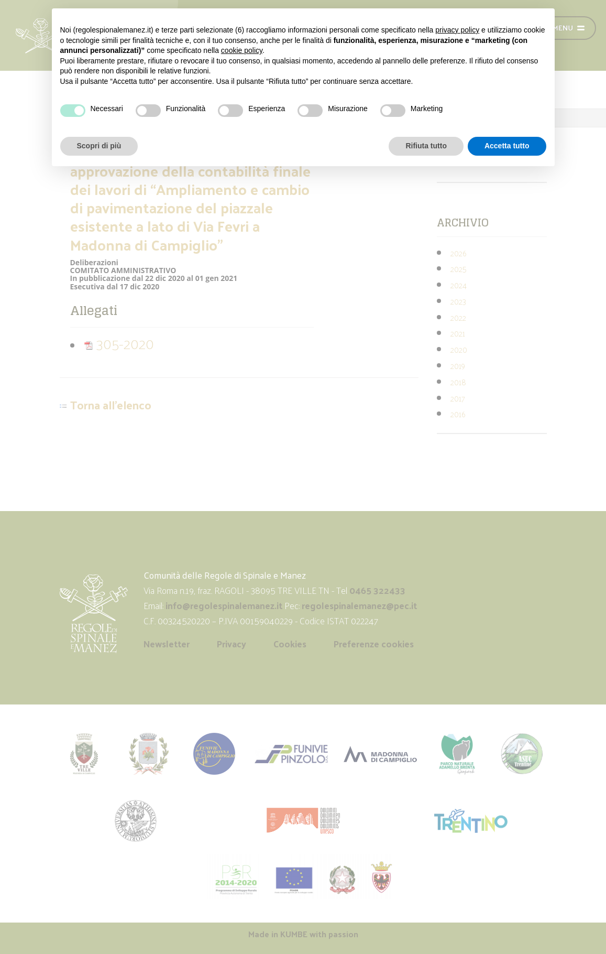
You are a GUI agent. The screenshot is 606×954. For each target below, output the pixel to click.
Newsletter (167, 643)
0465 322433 (377, 590)
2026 (458, 253)
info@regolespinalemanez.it (224, 605)
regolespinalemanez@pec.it (360, 605)
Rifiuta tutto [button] (426, 146)
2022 (458, 317)
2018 (458, 382)
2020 (458, 349)
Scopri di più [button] (99, 146)
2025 (458, 269)
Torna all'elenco (110, 405)
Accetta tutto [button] (507, 146)
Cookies (289, 643)
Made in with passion (303, 933)
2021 (457, 333)
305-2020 (119, 343)
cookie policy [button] (241, 50)
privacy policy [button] (457, 30)
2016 (457, 414)
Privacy (231, 643)
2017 (457, 398)
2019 (457, 366)
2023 (458, 301)
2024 (458, 285)
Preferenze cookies (374, 643)
